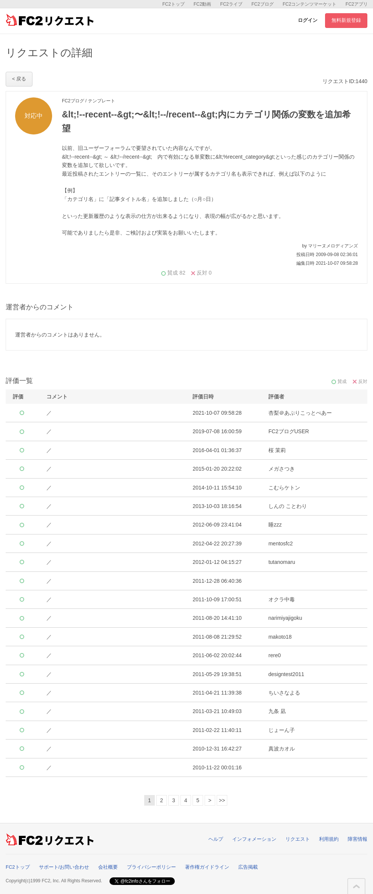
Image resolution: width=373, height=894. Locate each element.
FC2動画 (202, 4)
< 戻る (19, 79)
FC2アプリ (356, 4)
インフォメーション (254, 839)
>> (222, 800)
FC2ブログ (262, 4)
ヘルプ (215, 839)
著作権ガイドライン (207, 867)
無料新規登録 (346, 20)
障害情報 (357, 839)
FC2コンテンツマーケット (310, 4)
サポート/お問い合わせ (64, 867)
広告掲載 (248, 867)
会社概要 (108, 867)
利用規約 (329, 839)
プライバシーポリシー (151, 867)
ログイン (308, 20)
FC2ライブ (231, 4)
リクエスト (297, 839)
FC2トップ (173, 4)
